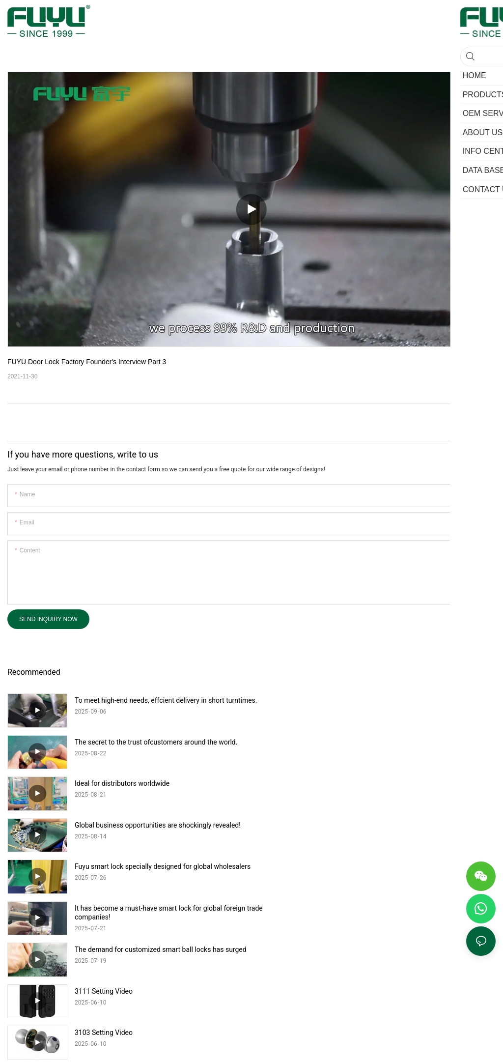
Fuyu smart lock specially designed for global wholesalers (163, 783)
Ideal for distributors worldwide (122, 742)
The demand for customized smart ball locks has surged (161, 825)
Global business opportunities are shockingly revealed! (402, 742)
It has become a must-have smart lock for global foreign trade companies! (404, 787)
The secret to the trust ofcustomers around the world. (400, 700)
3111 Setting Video (348, 825)
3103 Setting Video (104, 866)
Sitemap (343, 936)
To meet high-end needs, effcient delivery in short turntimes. (149, 704)
